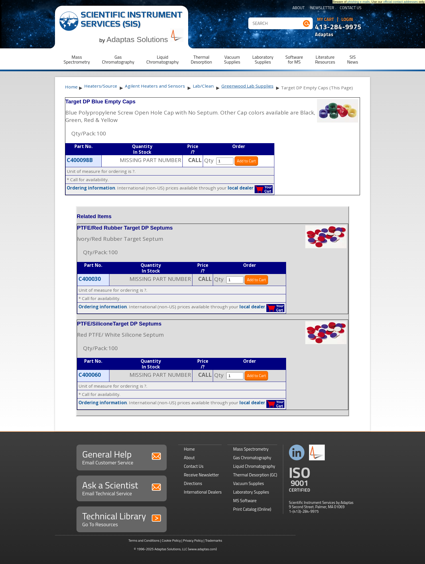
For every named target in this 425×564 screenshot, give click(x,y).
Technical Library (121, 518)
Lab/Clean (203, 86)
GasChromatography (118, 59)
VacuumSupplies (232, 59)
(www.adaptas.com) (202, 549)
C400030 (89, 279)
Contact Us (350, 8)
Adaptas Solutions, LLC (170, 549)
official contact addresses (400, 1)
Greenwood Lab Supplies (247, 86)
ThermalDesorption (201, 59)
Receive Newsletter (201, 475)
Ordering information (91, 188)
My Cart (325, 19)
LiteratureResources (325, 59)
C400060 (89, 374)
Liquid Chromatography (254, 466)
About (298, 8)
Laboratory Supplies (251, 492)
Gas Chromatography (252, 457)
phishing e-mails (358, 1)
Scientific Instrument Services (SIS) (131, 19)
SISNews (352, 59)
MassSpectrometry (77, 59)
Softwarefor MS (294, 59)
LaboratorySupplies (262, 59)
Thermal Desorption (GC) (255, 475)
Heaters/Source (100, 86)
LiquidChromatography (162, 59)
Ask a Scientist (121, 487)
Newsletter (322, 8)
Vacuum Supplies (248, 483)
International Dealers (203, 492)
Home (71, 87)
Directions (193, 483)
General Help (121, 456)
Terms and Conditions (144, 540)
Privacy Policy (193, 540)
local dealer (240, 188)
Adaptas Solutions (145, 39)
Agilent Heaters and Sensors (155, 86)
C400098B (80, 160)
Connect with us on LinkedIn (297, 452)
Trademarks (213, 540)
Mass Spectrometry (251, 449)
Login (347, 19)
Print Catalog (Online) (252, 509)
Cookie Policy (171, 540)
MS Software (245, 500)
